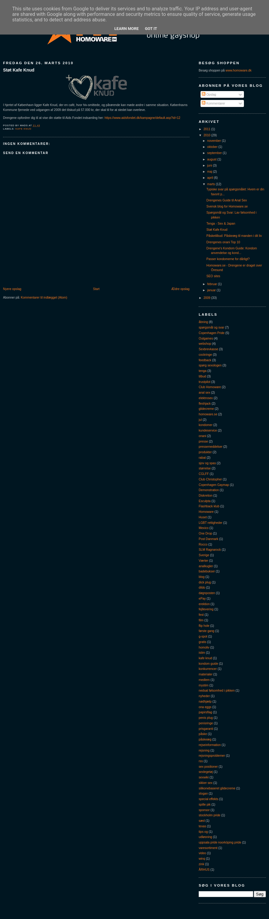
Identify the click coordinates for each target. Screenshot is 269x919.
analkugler (206, 566)
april (210, 177)
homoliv (204, 647)
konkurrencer (208, 669)
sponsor (204, 810)
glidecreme (206, 408)
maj (210, 171)
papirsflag (205, 712)
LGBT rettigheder (210, 522)
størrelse (205, 468)
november (214, 140)
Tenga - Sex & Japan (220, 223)
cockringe (205, 354)
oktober (213, 147)
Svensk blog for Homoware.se (227, 206)
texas (202, 826)
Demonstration (209, 490)
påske (203, 734)
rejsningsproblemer (212, 755)
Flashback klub (209, 506)
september (215, 153)
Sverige (204, 555)
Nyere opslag (12, 289)
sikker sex (205, 783)
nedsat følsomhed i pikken (217, 690)
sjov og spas (207, 463)
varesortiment (208, 848)
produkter (205, 452)
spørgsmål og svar (211, 327)
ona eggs (205, 707)
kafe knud (23, 128)
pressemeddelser (211, 446)
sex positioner (208, 766)
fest (201, 614)
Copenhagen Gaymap (214, 485)
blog (202, 577)
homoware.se (208, 414)
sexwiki (204, 777)
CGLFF (204, 474)
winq (202, 858)
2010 (207, 135)
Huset (203, 517)
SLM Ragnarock (210, 549)
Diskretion (205, 495)
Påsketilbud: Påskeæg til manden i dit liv (234, 235)
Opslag (209, 94)
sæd (202, 820)
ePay (202, 598)
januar (212, 290)
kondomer (205, 425)
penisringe (206, 723)
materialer (205, 674)
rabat (202, 457)
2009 (207, 298)
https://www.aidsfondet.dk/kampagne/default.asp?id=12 (142, 117)
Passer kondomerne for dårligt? (227, 259)
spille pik (205, 804)
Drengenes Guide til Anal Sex (226, 200)
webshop (205, 343)
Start (96, 289)
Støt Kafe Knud (18, 70)
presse (203, 441)
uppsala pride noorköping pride (220, 842)
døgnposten (207, 593)
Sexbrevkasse (208, 349)
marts (211, 184)
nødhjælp (205, 701)
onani (202, 436)
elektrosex (206, 398)
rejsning (204, 750)
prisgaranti (206, 728)
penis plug (206, 717)
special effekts (208, 799)
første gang (206, 631)
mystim (203, 685)
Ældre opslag (180, 289)
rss (201, 761)
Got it (151, 28)
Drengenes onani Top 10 (223, 242)
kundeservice (208, 430)
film (201, 620)
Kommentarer (213, 103)
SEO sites (213, 276)
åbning (203, 322)
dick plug (205, 582)
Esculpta (205, 501)
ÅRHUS (204, 869)
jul (200, 419)
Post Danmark (208, 539)
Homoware (206, 511)
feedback (205, 360)
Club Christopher (210, 479)
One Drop (205, 533)
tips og (203, 831)
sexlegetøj (206, 772)
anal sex (204, 392)
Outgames (206, 338)
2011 (207, 129)
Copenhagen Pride (211, 333)
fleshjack (205, 403)
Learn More (126, 28)
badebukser (207, 571)
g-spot (203, 636)
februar (212, 284)
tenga (202, 371)
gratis (202, 642)
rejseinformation (210, 745)
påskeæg (205, 739)
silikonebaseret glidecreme (217, 788)
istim (202, 652)
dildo (202, 587)
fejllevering (206, 609)
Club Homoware (210, 387)
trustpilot (204, 382)
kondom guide (208, 663)
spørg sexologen (210, 365)
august (212, 159)
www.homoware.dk (239, 70)
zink (201, 864)
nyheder (204, 696)
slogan (203, 793)
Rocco (203, 544)
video (202, 853)
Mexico (203, 528)
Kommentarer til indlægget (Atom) (44, 297)
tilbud (202, 376)
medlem (204, 680)
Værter (203, 560)
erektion (204, 604)
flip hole (204, 625)
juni (210, 165)
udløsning (205, 837)
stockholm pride (209, 815)
